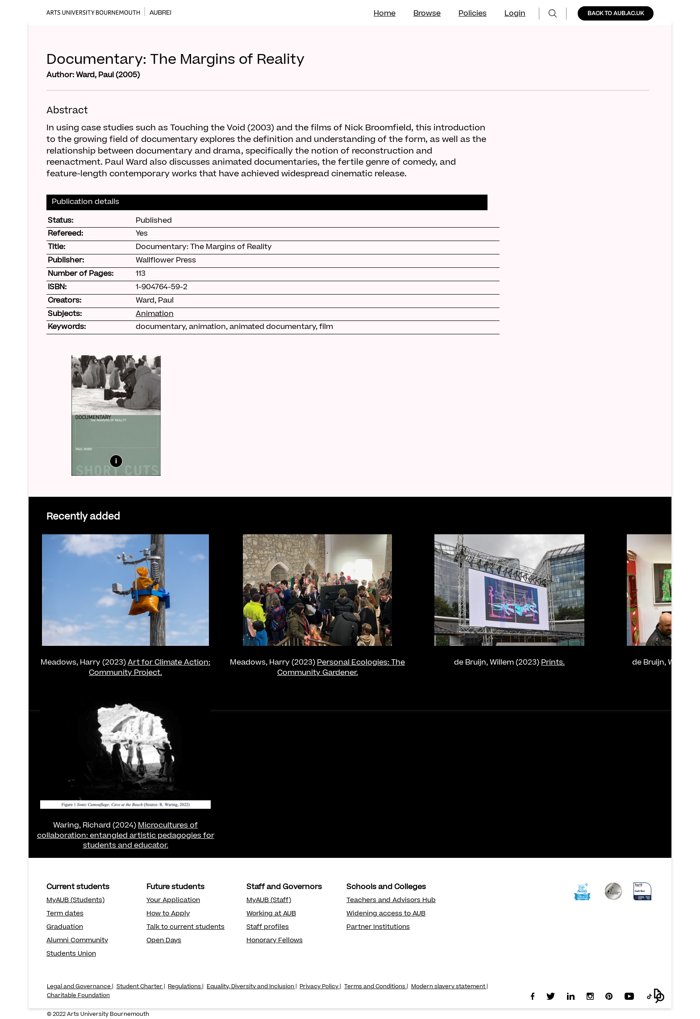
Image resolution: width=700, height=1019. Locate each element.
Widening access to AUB (385, 914)
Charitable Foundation (78, 995)
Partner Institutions (378, 927)
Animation (155, 314)
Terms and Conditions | (376, 987)
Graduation (64, 927)
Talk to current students (185, 927)
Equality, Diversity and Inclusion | (252, 987)
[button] (659, 996)
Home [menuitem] (385, 13)
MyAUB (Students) (75, 901)
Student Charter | (141, 987)
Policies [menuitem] (472, 13)
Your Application (173, 901)
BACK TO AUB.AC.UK (616, 14)
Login (514, 13)
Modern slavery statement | (449, 987)
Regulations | (186, 987)
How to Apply (168, 914)
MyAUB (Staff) (268, 901)
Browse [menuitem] (427, 13)
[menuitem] (553, 14)
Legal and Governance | (80, 987)
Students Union (71, 954)
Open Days (163, 941)
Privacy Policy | (320, 987)
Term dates (64, 914)
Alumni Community (77, 941)
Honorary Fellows (274, 941)
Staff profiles (267, 927)
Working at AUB (271, 914)
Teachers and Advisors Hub (391, 901)
